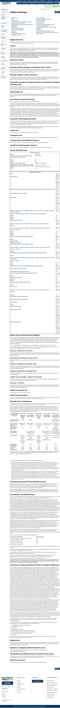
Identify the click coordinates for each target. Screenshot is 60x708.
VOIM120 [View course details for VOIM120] (12, 306)
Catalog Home (4, 23)
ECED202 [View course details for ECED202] (12, 232)
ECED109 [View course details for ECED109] (12, 230)
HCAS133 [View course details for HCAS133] (19, 242)
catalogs (16, 706)
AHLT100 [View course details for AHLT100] (12, 156)
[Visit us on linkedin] (9, 686)
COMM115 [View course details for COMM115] (16, 220)
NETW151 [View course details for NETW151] (12, 282)
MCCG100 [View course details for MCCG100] (12, 271)
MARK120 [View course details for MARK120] (20, 266)
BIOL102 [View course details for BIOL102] (11, 193)
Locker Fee (13, 31)
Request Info (55, 6)
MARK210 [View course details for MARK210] (24, 266)
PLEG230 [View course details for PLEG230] (47, 290)
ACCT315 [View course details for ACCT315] (41, 189)
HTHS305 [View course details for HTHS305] (37, 247)
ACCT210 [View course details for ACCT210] (15, 189)
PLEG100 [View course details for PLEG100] (12, 290)
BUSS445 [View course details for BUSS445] (38, 213)
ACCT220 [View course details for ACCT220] (22, 189)
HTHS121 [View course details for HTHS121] (16, 247)
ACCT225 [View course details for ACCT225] (26, 189)
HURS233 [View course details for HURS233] (28, 253)
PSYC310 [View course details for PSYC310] (26, 296)
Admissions (3, 34)
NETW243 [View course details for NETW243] (28, 282)
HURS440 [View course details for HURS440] (40, 253)
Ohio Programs (4, 60)
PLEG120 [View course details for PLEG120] (22, 290)
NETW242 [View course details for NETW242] (24, 282)
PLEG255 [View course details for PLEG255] (12, 291)
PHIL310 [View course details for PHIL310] (15, 286)
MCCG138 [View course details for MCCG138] (19, 271)
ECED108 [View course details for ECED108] (47, 228)
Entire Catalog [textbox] (3, 11)
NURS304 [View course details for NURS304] (28, 166)
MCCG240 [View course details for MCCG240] (31, 273)
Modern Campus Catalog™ (41, 706)
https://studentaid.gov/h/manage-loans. (17, 651)
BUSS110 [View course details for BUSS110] (17, 210)
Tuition (12, 19)
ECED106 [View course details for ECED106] (37, 228)
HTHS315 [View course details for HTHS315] (47, 247)
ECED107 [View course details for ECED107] (42, 228)
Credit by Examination (40, 22)
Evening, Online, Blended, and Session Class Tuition (21, 22)
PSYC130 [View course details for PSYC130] (22, 296)
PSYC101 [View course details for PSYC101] (11, 296)
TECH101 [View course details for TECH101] (11, 302)
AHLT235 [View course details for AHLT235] (12, 157)
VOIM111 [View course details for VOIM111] (15, 309)
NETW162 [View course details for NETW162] (16, 282)
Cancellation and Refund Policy (42, 26)
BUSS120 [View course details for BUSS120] (22, 210)
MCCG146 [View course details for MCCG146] (16, 273)
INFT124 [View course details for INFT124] (11, 263)
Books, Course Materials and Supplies (43, 19)
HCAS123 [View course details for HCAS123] (12, 242)
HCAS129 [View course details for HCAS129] (15, 242)
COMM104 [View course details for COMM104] (12, 220)
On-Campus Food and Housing (17, 28)
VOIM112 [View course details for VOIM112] (19, 309)
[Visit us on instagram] (5, 686)
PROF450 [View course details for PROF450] (12, 295)
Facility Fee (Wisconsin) (16, 35)
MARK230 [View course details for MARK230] (32, 266)
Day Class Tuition (14, 20)
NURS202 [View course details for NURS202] (24, 164)
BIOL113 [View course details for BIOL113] (15, 193)
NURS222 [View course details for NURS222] (31, 164)
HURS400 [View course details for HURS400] (12, 255)
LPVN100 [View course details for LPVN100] (12, 163)
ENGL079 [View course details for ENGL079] (12, 236)
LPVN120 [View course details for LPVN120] (19, 163)
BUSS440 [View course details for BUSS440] (33, 213)
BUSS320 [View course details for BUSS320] (46, 210)
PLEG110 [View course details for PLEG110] (17, 290)
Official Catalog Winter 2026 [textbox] (45, 9)
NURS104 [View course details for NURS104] (20, 164)
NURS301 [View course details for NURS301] (24, 166)
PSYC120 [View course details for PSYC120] (18, 296)
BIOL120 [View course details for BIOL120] (18, 193)
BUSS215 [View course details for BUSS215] (36, 210)
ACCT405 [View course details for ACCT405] (49, 189)
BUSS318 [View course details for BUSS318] (41, 210)
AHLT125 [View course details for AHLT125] (22, 156)
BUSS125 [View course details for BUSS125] (26, 210)
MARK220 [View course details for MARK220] (28, 266)
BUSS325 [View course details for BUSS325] (51, 210)
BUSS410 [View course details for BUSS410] (22, 213)
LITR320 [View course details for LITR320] (11, 264)
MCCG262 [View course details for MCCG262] (35, 273)
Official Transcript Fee (40, 20)
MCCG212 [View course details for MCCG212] (23, 273)
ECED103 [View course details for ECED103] (22, 228)
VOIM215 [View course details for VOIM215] (15, 306)
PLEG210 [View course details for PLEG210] (36, 290)
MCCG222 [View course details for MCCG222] (27, 273)
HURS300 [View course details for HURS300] (32, 253)
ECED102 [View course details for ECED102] (17, 228)
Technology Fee (14, 27)
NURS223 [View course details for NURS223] (12, 166)
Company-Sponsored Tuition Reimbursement (45, 24)
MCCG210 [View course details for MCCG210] (12, 276)
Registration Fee (14, 18)
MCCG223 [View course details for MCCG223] (27, 271)
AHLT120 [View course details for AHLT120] (19, 156)
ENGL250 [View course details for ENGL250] (27, 236)
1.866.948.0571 (4, 689)
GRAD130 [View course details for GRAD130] (12, 241)
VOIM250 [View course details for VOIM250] (19, 306)
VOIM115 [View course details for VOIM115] (15, 322)
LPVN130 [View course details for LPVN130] (23, 163)
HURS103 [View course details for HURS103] (12, 253)
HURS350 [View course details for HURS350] (36, 253)
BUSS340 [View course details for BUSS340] (12, 213)
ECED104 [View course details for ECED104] (27, 228)
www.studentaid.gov (14, 620)
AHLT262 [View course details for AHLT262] (12, 161)
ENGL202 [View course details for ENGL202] (23, 236)
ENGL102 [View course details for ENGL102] (19, 236)
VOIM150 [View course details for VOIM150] (19, 322)
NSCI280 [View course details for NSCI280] (12, 280)
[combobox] (50, 10)
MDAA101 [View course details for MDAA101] (12, 277)
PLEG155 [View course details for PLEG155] (31, 290)
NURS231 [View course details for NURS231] (16, 166)
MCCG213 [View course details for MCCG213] (23, 271)
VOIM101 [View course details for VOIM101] (11, 322)
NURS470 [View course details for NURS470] (12, 167)
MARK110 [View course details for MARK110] (16, 266)
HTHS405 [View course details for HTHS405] (17, 249)
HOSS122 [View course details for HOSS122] (19, 244)
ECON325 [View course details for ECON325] (12, 233)
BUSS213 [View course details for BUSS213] (31, 210)
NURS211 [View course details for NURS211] (27, 164)
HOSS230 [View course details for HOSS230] (27, 244)
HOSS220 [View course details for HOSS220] (23, 244)
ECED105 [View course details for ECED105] (32, 228)
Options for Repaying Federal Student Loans (45, 31)
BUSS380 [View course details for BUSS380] (17, 213)
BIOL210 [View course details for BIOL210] (15, 197)
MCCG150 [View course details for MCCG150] (19, 273)
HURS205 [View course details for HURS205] (20, 253)
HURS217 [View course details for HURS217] (24, 253)
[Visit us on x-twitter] (12, 686)
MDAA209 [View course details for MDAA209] (12, 279)
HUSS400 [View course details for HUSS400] (14, 259)
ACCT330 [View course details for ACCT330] (45, 189)
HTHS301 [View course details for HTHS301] (26, 247)
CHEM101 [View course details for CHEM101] (12, 219)
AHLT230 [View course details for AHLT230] (30, 156)
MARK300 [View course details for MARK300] (41, 266)
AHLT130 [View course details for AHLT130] (26, 156)
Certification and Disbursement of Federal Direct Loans (47, 32)
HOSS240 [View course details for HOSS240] (31, 244)
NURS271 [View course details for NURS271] (19, 166)
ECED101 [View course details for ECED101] (12, 228)
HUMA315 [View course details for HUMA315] (12, 251)
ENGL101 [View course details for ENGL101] (15, 236)
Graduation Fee (14, 32)
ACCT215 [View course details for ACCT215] (19, 189)
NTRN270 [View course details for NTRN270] (12, 285)
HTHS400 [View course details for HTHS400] (12, 249)
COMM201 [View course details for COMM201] (20, 220)
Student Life (3, 41)
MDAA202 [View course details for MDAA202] (16, 277)
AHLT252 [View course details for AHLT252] (12, 160)
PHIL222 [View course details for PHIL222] (11, 286)
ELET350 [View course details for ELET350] (12, 235)
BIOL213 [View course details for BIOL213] (25, 193)
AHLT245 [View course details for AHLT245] (19, 157)
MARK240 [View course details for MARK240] (37, 266)
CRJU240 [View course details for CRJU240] (12, 225)
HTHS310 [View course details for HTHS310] (42, 247)
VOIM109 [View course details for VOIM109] (12, 309)
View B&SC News (37, 681)
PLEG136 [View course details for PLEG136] (26, 290)
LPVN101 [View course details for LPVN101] (15, 163)
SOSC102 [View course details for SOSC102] (12, 299)
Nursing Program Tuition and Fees (18, 23)
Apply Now (47, 6)
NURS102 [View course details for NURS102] (12, 164)
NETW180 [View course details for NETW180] (20, 282)
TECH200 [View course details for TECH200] (15, 302)
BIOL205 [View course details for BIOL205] (22, 193)
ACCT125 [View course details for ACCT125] (11, 189)
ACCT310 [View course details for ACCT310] (37, 189)
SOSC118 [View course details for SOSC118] (19, 299)
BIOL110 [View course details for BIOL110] (11, 197)
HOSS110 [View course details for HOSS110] (12, 244)
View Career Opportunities (7, 683)
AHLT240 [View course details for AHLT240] (16, 157)
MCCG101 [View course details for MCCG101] (15, 271)
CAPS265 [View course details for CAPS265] (12, 217)
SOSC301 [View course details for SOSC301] (26, 299)
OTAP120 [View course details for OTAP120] (53, 379)
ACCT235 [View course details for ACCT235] (34, 189)
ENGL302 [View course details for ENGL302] (31, 236)
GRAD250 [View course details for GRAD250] (16, 241)
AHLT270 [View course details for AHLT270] (23, 157)
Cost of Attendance (40, 23)
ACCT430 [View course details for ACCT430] (53, 189)
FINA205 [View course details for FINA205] (12, 239)
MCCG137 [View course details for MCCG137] (12, 273)
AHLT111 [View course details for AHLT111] (15, 156)
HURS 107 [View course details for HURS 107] (16, 253)
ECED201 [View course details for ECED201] (17, 230)
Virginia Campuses (26, 558)
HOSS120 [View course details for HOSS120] (15, 244)
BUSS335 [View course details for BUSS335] (17, 212)
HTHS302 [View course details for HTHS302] (32, 247)
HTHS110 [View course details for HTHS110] (12, 247)
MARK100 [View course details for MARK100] (12, 266)
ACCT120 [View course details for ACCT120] (15, 176)
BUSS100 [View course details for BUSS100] (12, 210)
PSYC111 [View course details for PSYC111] (15, 296)
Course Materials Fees (40, 18)
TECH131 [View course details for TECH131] (11, 305)
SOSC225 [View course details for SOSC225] (22, 299)
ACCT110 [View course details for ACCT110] (11, 176)
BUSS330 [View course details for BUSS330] (12, 212)
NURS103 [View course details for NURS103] (16, 164)
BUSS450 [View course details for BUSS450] (43, 213)
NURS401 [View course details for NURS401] (32, 166)
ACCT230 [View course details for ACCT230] (30, 189)
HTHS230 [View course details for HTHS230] (21, 247)
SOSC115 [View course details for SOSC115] (11, 169)
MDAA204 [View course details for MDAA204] (20, 277)
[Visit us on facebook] (2, 686)
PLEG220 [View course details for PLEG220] (41, 290)
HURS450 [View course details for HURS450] (44, 253)
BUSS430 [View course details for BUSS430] (27, 213)
